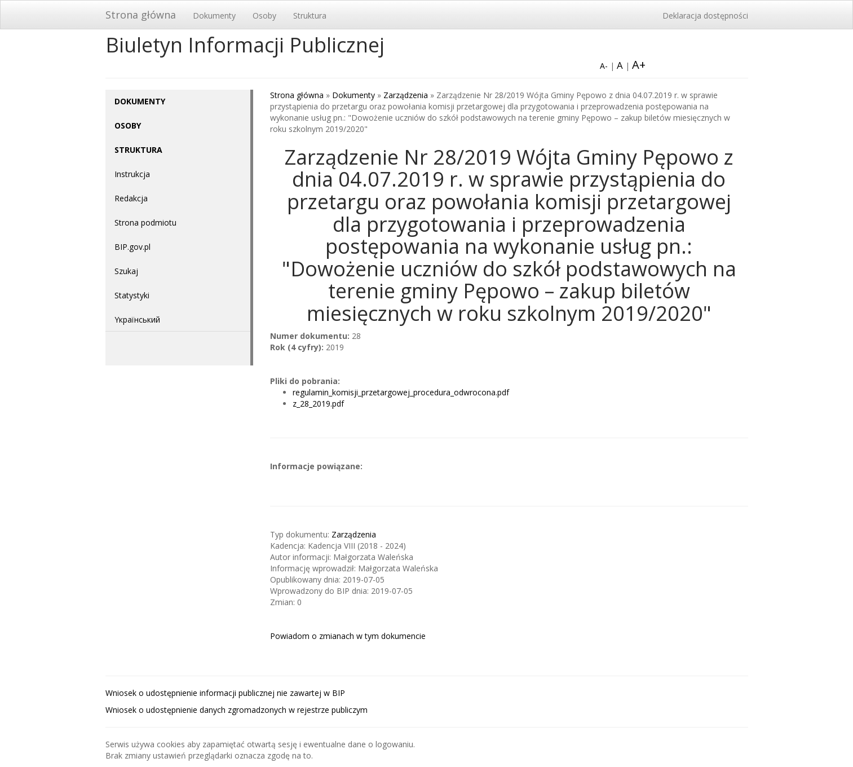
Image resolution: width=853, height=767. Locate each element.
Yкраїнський (137, 319)
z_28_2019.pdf (318, 403)
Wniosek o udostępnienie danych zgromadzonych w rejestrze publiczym (236, 709)
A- (604, 65)
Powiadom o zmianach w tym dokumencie (348, 636)
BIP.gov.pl (132, 246)
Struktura (309, 15)
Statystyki (131, 295)
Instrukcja (132, 174)
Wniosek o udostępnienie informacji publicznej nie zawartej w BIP (225, 692)
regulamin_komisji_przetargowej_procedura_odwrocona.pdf (401, 392)
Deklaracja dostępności (705, 15)
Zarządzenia (405, 95)
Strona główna (140, 14)
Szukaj (126, 271)
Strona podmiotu (145, 222)
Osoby (264, 15)
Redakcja (131, 198)
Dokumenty (214, 15)
